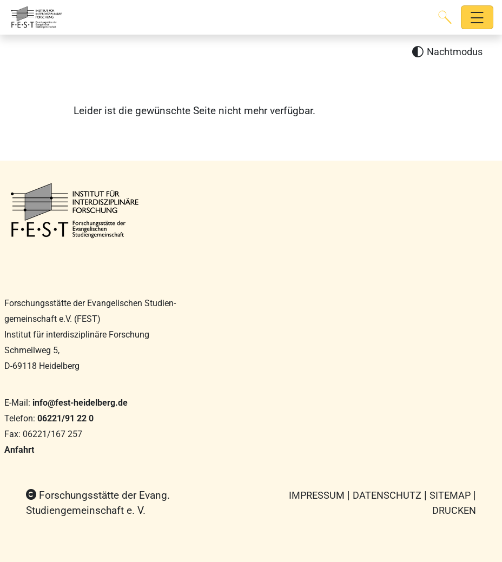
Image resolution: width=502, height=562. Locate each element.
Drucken (454, 510)
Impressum (317, 495)
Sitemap (450, 495)
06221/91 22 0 (65, 418)
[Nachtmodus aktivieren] (447, 52)
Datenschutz (387, 495)
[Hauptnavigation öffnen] (477, 17)
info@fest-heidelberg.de (80, 403)
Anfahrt (19, 450)
